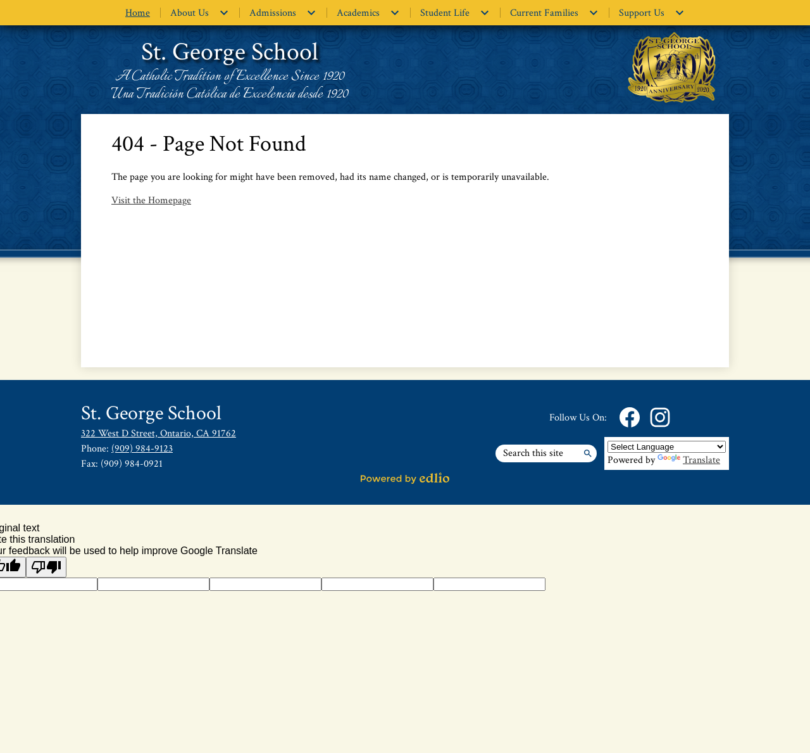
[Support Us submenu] (652, 12)
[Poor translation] (46, 567)
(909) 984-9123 (142, 448)
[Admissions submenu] (282, 12)
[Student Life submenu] (455, 12)
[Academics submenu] (368, 12)
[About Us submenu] (199, 12)
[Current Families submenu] (554, 12)
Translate (688, 460)
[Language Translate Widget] (667, 447)
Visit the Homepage (151, 200)
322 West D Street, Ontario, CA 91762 (158, 433)
